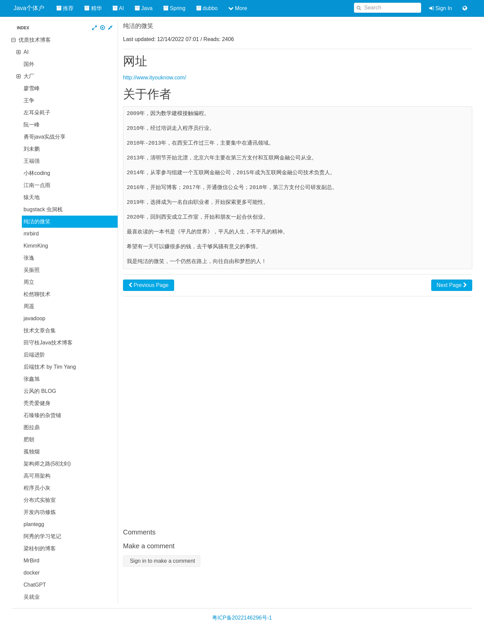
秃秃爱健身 (37, 403)
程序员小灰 (37, 488)
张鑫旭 (32, 379)
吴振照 (32, 270)
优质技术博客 (34, 40)
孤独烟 (32, 451)
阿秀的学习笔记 (42, 536)
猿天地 (32, 197)
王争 (29, 100)
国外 (29, 64)
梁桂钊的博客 (40, 548)
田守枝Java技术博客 (48, 342)
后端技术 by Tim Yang (50, 367)
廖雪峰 (32, 88)
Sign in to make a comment (161, 561)
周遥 (29, 306)
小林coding (37, 173)
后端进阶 (34, 355)
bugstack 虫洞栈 (43, 209)
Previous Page (148, 285)
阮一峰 (32, 124)
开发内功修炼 (40, 512)
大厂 (29, 76)
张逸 (29, 258)
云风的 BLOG (40, 391)
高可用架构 (37, 476)
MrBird (31, 560)
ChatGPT (35, 585)
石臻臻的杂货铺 (42, 415)
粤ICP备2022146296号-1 (242, 618)
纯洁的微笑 (37, 221)
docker (32, 573)
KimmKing (36, 246)
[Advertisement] (297, 412)
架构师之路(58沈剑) (47, 464)
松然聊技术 (37, 294)
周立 (29, 282)
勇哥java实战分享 (45, 137)
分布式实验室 (40, 500)
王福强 (32, 161)
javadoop (34, 318)
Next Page (452, 285)
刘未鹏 (32, 149)
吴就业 (32, 597)
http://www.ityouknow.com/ (154, 77)
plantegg (34, 524)
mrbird (31, 233)
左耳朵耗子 (37, 112)
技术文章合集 (40, 330)
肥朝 (29, 439)
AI (26, 52)
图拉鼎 (32, 427)
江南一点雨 (37, 185)
